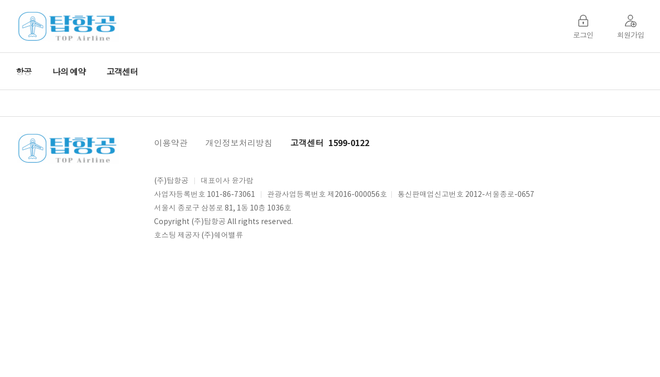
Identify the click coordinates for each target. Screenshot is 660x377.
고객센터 (122, 71)
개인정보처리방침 (238, 142)
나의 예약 (68, 71)
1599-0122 (348, 142)
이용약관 (171, 142)
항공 (23, 71)
